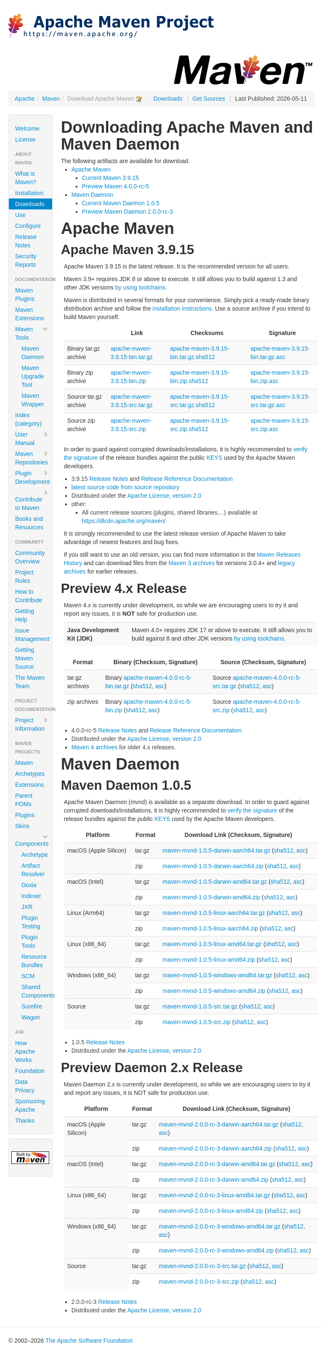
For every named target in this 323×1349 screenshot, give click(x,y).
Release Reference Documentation (187, 478)
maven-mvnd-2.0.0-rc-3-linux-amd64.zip (211, 1210)
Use (20, 215)
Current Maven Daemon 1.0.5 (120, 203)
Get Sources (208, 98)
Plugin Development (32, 477)
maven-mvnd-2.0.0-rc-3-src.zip (199, 1281)
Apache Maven (91, 169)
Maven (51, 98)
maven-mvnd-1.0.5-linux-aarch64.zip (210, 928)
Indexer (31, 896)
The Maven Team (30, 681)
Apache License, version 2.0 (164, 495)
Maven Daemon (32, 352)
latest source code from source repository (125, 487)
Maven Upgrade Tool (32, 376)
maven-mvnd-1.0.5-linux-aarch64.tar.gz (214, 912)
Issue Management (32, 634)
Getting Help (24, 615)
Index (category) (28, 419)
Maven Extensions (29, 314)
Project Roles (24, 576)
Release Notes (26, 241)
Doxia (29, 885)
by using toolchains (140, 287)
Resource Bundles (33, 960)
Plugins (24, 815)
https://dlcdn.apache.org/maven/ (124, 521)
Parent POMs (23, 799)
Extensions (29, 784)
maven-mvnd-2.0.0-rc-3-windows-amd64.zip (216, 1250)
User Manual (31, 438)
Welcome (27, 128)
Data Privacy (24, 1086)
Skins (22, 826)
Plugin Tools (29, 941)
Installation (29, 193)
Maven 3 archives (192, 563)
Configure (28, 226)
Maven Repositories (31, 458)
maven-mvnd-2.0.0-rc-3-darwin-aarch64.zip (215, 1148)
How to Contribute (28, 595)
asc (159, 686)
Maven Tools (31, 333)
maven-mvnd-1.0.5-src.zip (197, 1022)
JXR (26, 907)
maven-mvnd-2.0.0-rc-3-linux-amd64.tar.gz (214, 1195)
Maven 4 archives (94, 747)
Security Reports (26, 260)
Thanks (24, 1120)
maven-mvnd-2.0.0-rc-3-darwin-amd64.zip (213, 1179)
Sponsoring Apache (30, 1105)
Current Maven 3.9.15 (110, 177)
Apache (24, 98)
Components (31, 840)
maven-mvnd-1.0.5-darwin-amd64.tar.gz (215, 881)
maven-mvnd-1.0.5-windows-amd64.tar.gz (218, 975)
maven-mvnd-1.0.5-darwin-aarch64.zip (213, 866)
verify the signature (252, 810)
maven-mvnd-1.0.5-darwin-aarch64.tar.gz (216, 850)
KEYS (214, 457)
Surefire (31, 1006)
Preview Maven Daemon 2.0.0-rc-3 (127, 211)
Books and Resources (29, 523)
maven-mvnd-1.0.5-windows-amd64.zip (214, 990)
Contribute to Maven (31, 500)
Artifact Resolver (33, 869)
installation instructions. (183, 308)
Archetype (33, 854)
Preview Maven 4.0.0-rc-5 (115, 186)
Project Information (31, 724)
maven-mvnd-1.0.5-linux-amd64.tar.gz (212, 944)
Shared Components (33, 991)
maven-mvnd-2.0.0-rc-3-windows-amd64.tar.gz (219, 1226)
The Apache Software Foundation (89, 1340)
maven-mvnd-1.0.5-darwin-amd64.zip (211, 897)
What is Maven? (25, 177)
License (25, 139)
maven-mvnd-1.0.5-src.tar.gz (200, 1006)
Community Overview (30, 557)
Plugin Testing (30, 922)
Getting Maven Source (24, 658)
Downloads (168, 98)
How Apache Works (25, 1051)
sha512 (142, 686)
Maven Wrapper (32, 400)
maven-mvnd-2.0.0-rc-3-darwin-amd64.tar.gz (217, 1164)
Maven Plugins (24, 294)
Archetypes (30, 773)
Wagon (30, 1017)
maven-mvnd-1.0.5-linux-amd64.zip (209, 959)
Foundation (30, 1070)
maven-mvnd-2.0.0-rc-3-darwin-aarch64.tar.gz (218, 1124)
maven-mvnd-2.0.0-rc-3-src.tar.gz (202, 1266)
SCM (27, 976)
